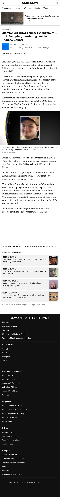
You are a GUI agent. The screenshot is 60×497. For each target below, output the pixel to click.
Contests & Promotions (11, 383)
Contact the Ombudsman (12, 474)
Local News (7, 29)
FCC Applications (9, 417)
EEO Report (7, 421)
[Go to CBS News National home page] (30, 3)
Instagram (6, 357)
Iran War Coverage (9, 326)
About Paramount (9, 455)
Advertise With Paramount (13, 459)
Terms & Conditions (10, 391)
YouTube (5, 349)
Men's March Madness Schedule (15, 334)
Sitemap (5, 395)
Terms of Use (7, 444)
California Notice (9, 436)
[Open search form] (57, 3)
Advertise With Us (9, 387)
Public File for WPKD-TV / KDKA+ (16, 410)
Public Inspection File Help (13, 413)
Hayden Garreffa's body (24, 157)
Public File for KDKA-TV (12, 406)
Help (4, 466)
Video (45, 8)
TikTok (5, 360)
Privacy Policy (8, 432)
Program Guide (8, 379)
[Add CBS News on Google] (14, 54)
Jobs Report (7, 330)
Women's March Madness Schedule (16, 338)
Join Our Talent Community (13, 463)
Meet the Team (8, 375)
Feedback (6, 470)
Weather (28, 8)
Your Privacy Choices (10, 440)
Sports (38, 8)
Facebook (6, 353)
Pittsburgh (6, 8)
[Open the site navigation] (11, 3)
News (19, 8)
